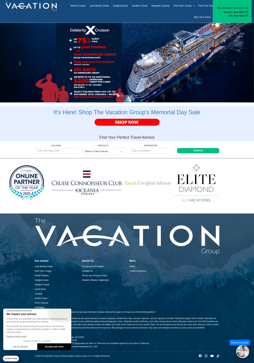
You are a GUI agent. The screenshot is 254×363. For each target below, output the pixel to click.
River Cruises (41, 302)
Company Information (93, 266)
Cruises (38, 293)
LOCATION (56, 145)
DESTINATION (150, 145)
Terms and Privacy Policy (94, 275)
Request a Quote (160, 5)
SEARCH (198, 150)
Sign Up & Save (202, 17)
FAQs (132, 266)
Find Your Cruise (184, 5)
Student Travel (140, 5)
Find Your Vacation (209, 5)
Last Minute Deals (99, 5)
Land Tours (40, 289)
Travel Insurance (137, 271)
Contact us (87, 271)
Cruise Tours (41, 298)
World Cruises (78, 5)
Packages (40, 307)
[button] (19, 62)
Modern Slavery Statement (95, 280)
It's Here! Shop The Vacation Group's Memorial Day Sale (127, 112)
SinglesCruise (120, 5)
